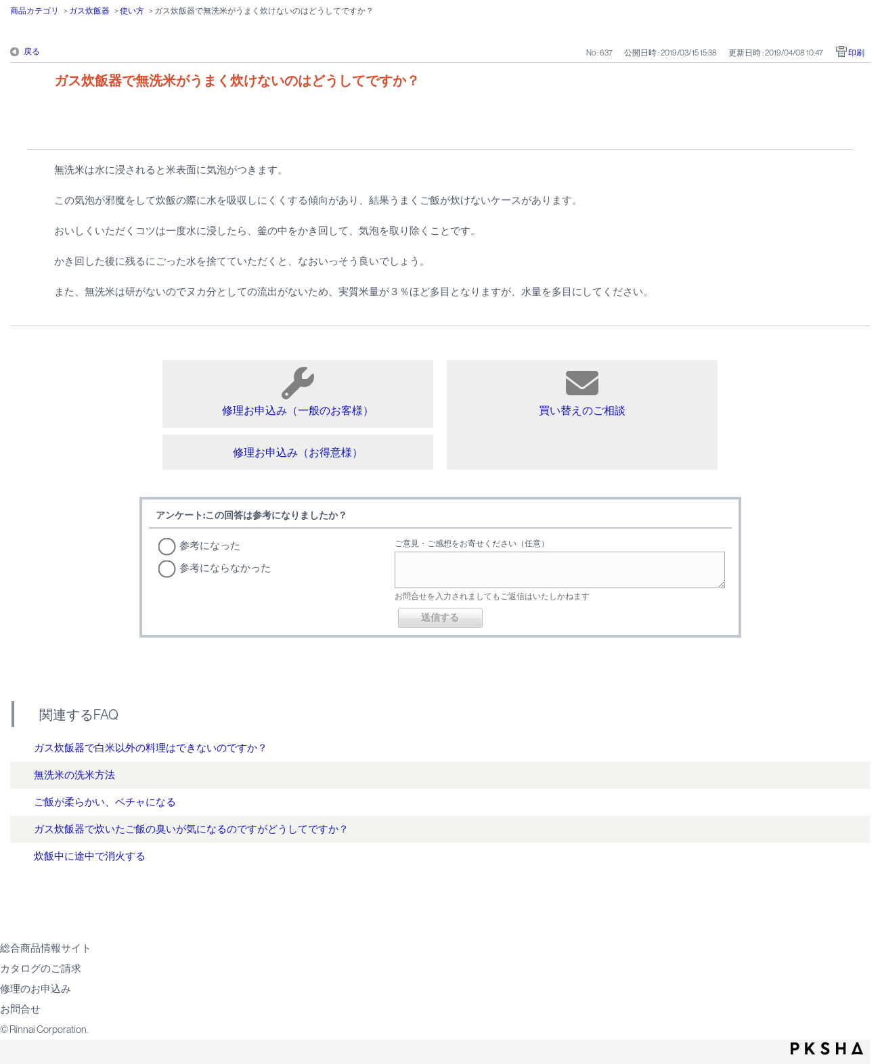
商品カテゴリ (34, 11)
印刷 (856, 53)
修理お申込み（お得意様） (298, 452)
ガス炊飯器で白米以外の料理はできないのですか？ (150, 747)
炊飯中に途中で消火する (90, 856)
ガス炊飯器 (89, 11)
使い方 (132, 11)
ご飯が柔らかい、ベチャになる (105, 801)
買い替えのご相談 (582, 391)
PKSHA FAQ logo (827, 1048)
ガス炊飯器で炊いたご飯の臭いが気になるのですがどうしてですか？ (191, 829)
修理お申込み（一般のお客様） (298, 391)
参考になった (209, 545)
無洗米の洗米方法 (74, 774)
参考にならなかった (225, 567)
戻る (32, 51)
